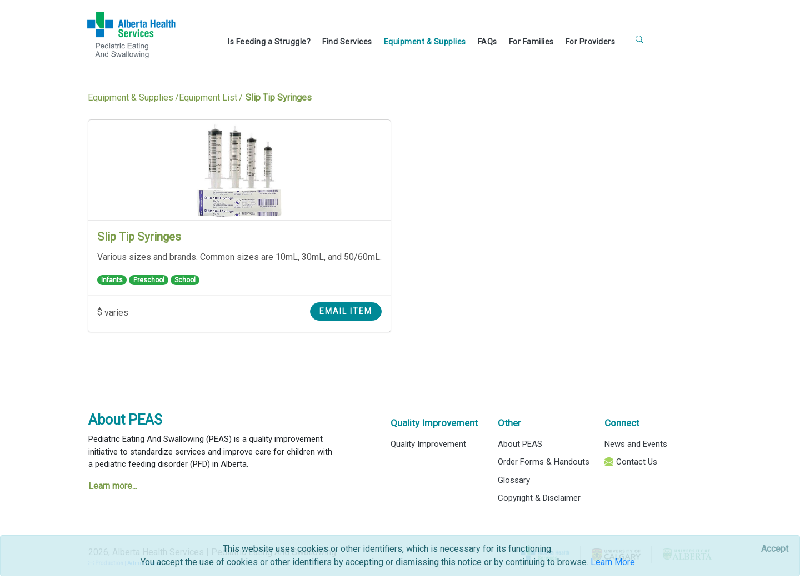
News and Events (635, 444)
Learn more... (112, 486)
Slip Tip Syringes (139, 236)
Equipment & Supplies (425, 41)
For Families (531, 41)
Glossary (514, 480)
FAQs (487, 41)
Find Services (347, 41)
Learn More (613, 562)
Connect (621, 422)
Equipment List (208, 97)
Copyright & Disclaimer (539, 498)
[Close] (774, 549)
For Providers (591, 41)
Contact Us (636, 462)
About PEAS (125, 420)
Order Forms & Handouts (543, 462)
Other (509, 422)
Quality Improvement (434, 422)
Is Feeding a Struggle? (269, 41)
